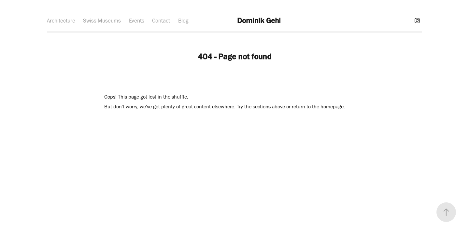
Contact (161, 20)
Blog (183, 20)
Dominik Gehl (259, 20)
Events (136, 20)
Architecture (61, 20)
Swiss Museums (102, 20)
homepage (332, 106)
